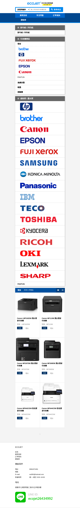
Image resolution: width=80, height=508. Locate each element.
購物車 (17, 459)
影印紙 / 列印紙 (25, 28)
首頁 (16, 452)
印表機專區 (24, 39)
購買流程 (18, 454)
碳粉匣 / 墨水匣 (25, 99)
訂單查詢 (18, 457)
